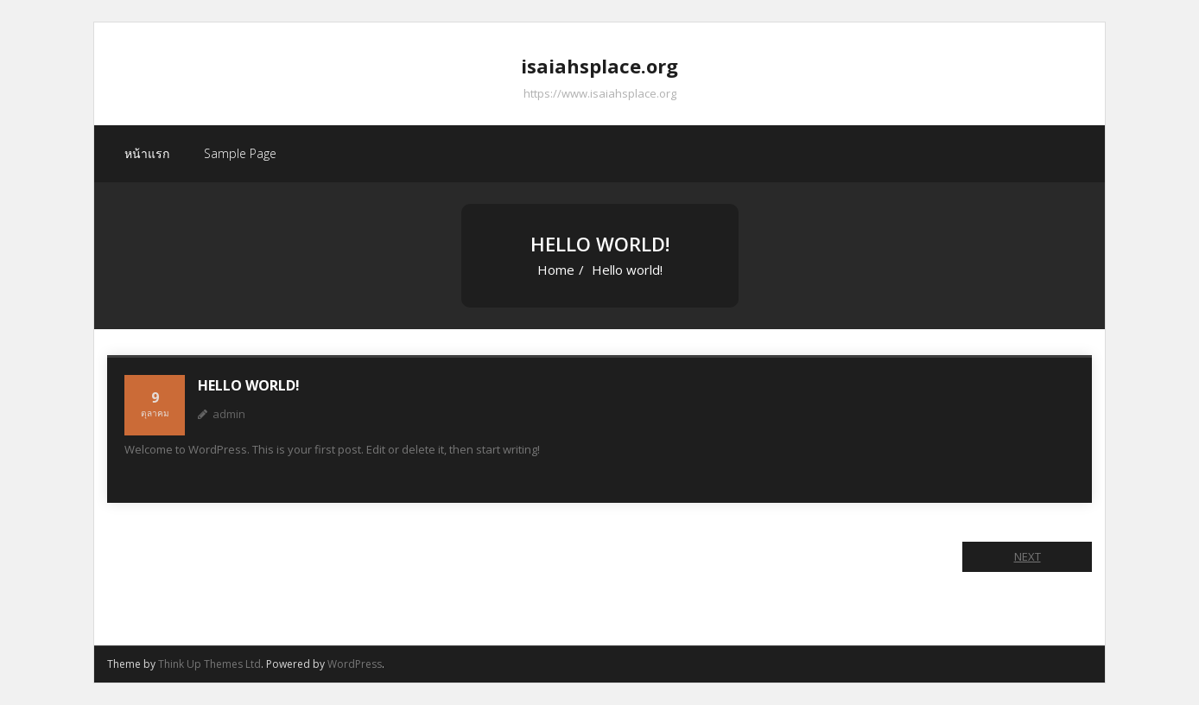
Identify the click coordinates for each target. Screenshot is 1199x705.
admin (229, 414)
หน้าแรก (146, 153)
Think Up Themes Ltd (209, 664)
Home (555, 269)
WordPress (354, 664)
